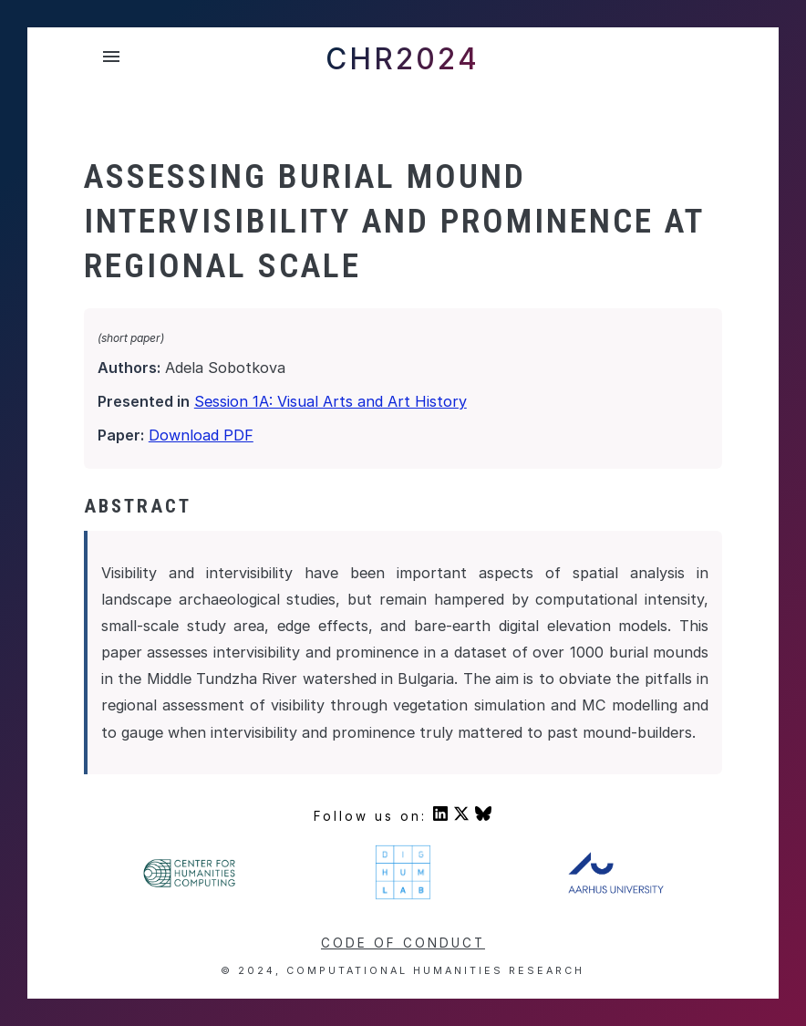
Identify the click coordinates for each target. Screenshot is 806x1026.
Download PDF (201, 435)
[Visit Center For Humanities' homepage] (190, 884)
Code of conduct (403, 943)
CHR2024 (403, 59)
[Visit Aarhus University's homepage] (616, 889)
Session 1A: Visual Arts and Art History (330, 401)
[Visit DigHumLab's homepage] (402, 896)
